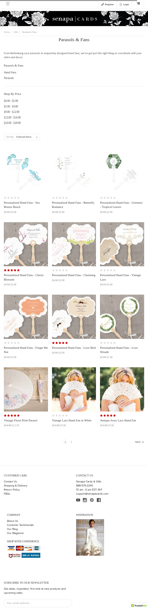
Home (6, 32)
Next (139, 442)
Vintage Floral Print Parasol (20, 420)
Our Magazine (15, 533)
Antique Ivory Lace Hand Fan (118, 420)
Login (126, 4)
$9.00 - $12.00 (11, 112)
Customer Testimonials (20, 525)
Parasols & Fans (29, 32)
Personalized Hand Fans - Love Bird (74, 347)
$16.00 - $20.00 (12, 123)
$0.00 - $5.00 (11, 101)
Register (109, 4)
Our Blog (12, 529)
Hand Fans (10, 72)
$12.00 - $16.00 (12, 117)
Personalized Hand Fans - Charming (74, 275)
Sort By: (10, 137)
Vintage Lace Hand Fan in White (72, 420)
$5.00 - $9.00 (11, 106)
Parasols (9, 78)
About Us (12, 521)
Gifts (16, 32)
